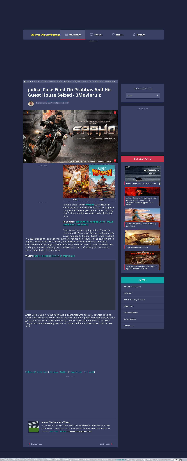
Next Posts (107, 444)
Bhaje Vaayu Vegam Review (137, 247)
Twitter (63, 431)
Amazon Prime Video (132, 286)
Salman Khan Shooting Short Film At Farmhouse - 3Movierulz (88, 223)
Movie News (129, 325)
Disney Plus (128, 306)
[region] (93, 15)
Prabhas (89, 204)
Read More (54, 431)
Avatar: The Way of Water (134, 299)
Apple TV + (128, 293)
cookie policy (121, 459)
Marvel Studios (130, 319)
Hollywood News (131, 312)
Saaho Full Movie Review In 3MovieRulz (54, 255)
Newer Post (34, 444)
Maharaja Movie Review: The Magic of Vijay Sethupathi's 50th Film (141, 267)
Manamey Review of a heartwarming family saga (141, 225)
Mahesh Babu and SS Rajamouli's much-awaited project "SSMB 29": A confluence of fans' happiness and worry (142, 201)
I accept (178, 460)
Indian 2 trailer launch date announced (141, 183)
